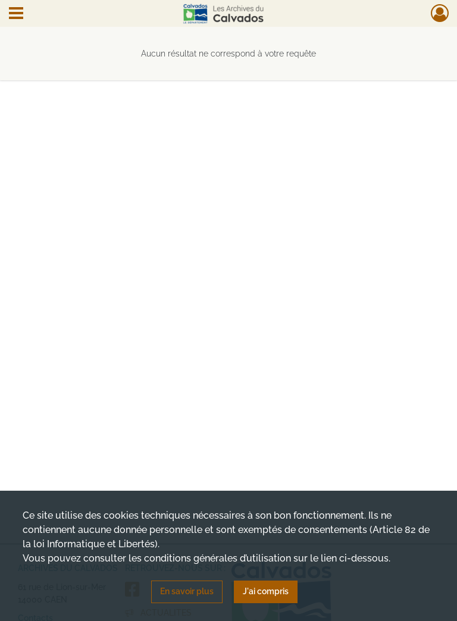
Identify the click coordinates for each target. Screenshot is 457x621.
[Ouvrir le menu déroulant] (16, 14)
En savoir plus (187, 591)
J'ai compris (266, 591)
